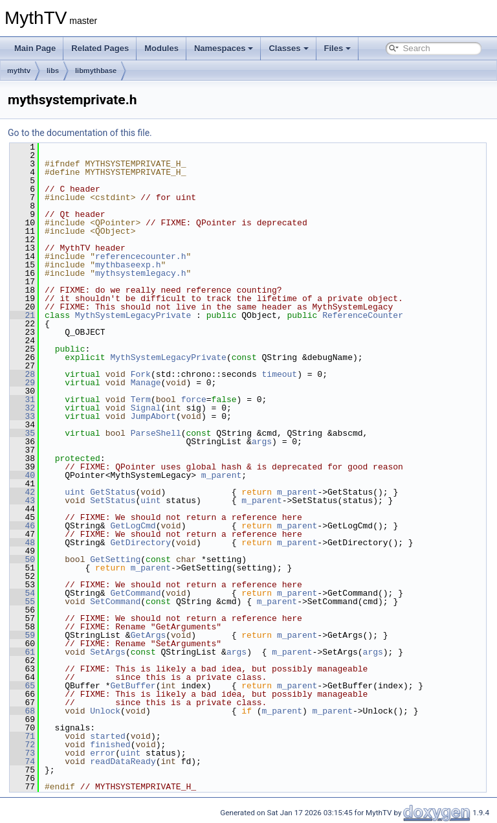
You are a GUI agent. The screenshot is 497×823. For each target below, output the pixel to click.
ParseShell (156, 433)
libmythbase (95, 70)
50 (22, 559)
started (108, 736)
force (193, 399)
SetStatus (112, 500)
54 (22, 593)
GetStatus (112, 492)
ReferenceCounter (362, 315)
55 (22, 601)
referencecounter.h (140, 256)
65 (22, 686)
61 (22, 652)
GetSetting (115, 559)
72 (22, 744)
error (102, 753)
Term (141, 399)
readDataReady (122, 761)
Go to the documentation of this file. (80, 133)
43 (22, 500)
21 (22, 315)
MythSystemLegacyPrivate (133, 315)
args (262, 441)
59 (22, 635)
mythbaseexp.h (127, 265)
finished (110, 744)
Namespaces (224, 48)
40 (22, 475)
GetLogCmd (132, 526)
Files (337, 48)
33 (22, 416)
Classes (288, 48)
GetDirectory (140, 542)
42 (22, 492)
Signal (146, 408)
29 (22, 383)
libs (53, 70)
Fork (141, 374)
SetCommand (115, 601)
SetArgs (108, 652)
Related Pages (100, 48)
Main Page (35, 48)
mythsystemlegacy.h (140, 273)
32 (22, 408)
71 (22, 736)
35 (22, 433)
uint (75, 492)
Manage (146, 383)
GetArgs (148, 635)
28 (22, 374)
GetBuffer (132, 686)
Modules (161, 48)
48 (22, 542)
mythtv (18, 70)
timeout (279, 374)
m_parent (221, 475)
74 (22, 761)
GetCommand (135, 593)
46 (22, 526)
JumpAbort (153, 416)
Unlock (105, 711)
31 (22, 399)
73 (22, 753)
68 (22, 711)
